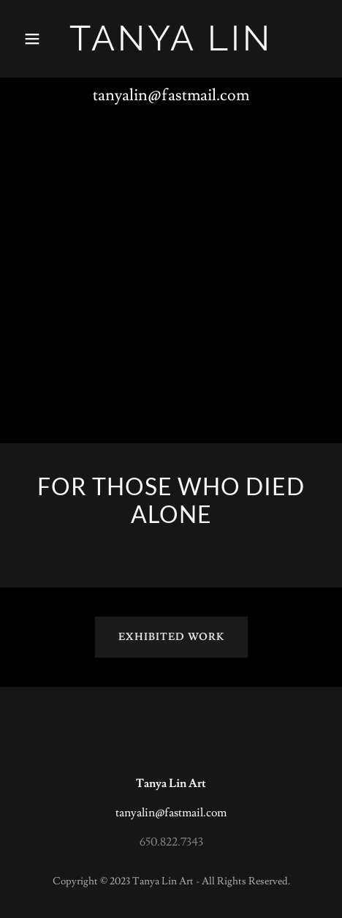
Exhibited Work (171, 637)
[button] (41, 38)
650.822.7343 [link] (171, 842)
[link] (171, 46)
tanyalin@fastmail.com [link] (171, 95)
